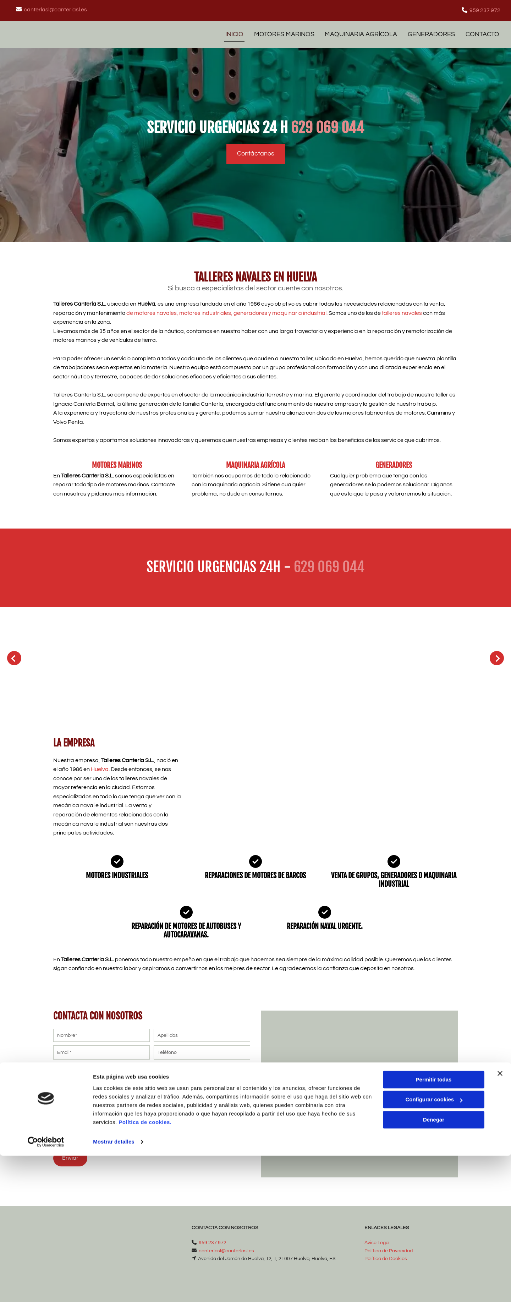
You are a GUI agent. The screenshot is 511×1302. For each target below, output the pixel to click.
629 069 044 (327, 124)
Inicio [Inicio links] (231, 32)
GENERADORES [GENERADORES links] (431, 32)
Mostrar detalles (113, 1288)
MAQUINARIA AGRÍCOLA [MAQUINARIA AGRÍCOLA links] (360, 32)
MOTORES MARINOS (117, 461)
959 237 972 (484, 10)
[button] (255, 150)
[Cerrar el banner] (500, 1219)
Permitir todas (434, 1226)
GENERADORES (393, 461)
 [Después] (497, 655)
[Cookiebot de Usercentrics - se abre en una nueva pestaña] (46, 1288)
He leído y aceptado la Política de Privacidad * (125, 1109)
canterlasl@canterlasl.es (55, 9)
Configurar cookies (433, 1246)
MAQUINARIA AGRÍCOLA (255, 461)
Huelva (100, 766)
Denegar (433, 1266)
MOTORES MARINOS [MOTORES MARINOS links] (282, 32)
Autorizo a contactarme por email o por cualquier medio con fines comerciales (144, 1129)
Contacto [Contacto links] (483, 32)
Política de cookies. (145, 1268)
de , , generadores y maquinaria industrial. (235, 309)
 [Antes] (14, 655)
